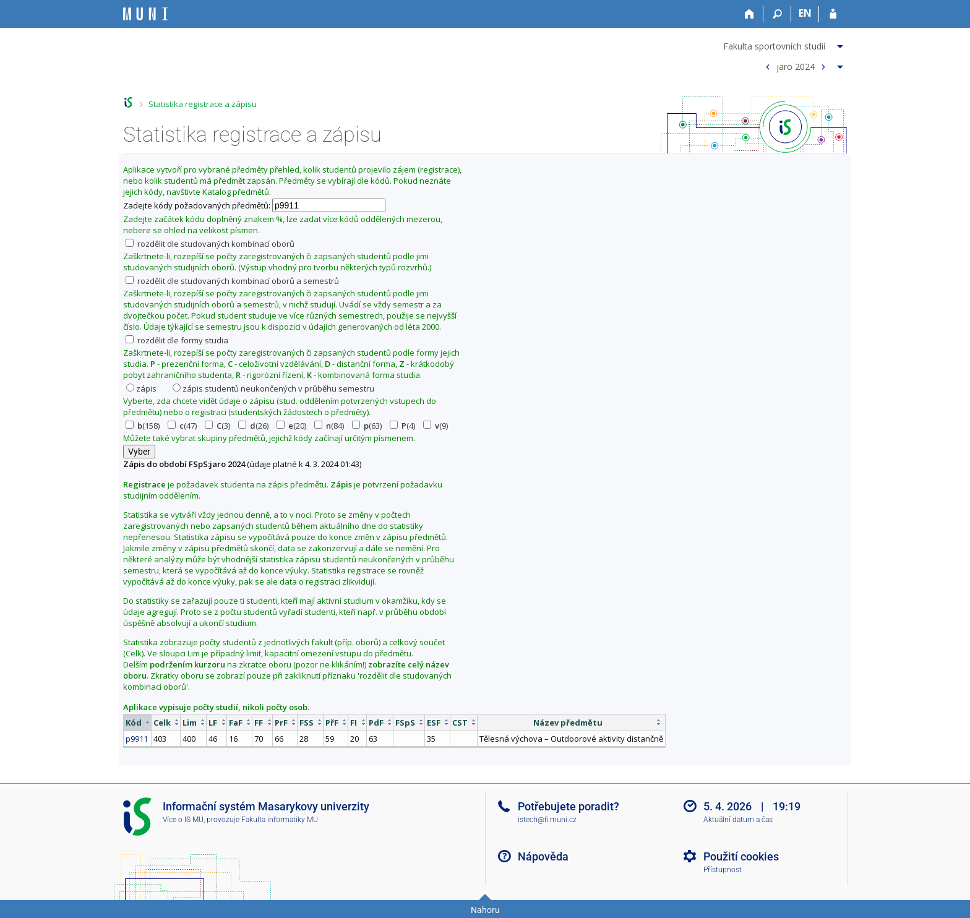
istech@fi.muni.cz (547, 819)
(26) (253, 425)
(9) (435, 425)
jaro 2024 (795, 66)
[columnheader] (138, 722)
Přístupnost (722, 869)
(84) (329, 425)
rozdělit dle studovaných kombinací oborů (210, 243)
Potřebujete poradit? (568, 806)
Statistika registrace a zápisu (202, 103)
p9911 (137, 738)
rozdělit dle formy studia (177, 340)
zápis (141, 388)
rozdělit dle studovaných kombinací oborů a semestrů (232, 280)
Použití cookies (741, 856)
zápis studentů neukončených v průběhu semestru (273, 388)
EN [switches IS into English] (805, 13)
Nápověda (543, 856)
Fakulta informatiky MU (279, 819)
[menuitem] (784, 44)
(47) (182, 425)
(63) (367, 425)
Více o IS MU (183, 819)
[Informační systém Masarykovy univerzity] (145, 14)
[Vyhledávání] (777, 14)
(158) (143, 425)
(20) (291, 425)
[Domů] (749, 14)
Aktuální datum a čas (738, 819)
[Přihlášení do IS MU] (833, 14)
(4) (402, 425)
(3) (217, 425)
